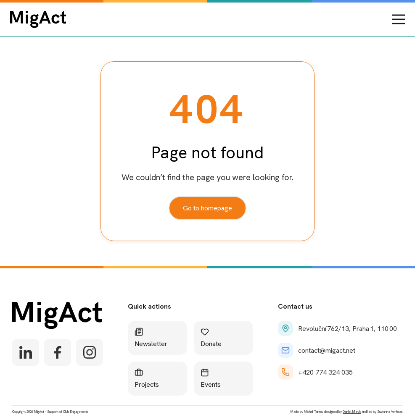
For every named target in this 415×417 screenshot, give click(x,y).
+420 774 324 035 (315, 372)
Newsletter (151, 338)
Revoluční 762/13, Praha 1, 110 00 (337, 328)
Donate (211, 338)
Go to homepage (207, 208)
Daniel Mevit (352, 411)
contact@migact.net (316, 350)
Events (211, 378)
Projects (147, 378)
